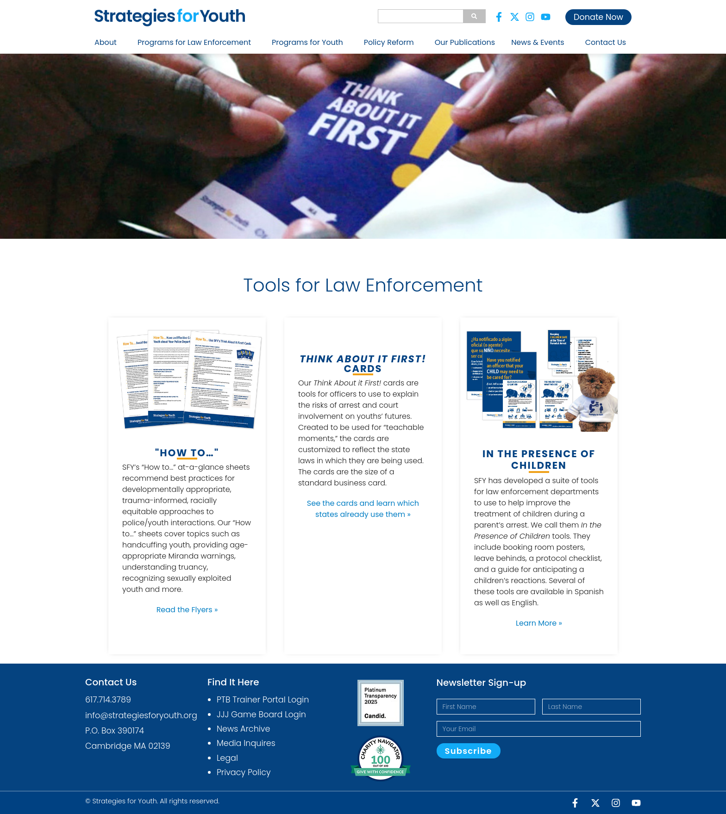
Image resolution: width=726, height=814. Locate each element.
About (107, 42)
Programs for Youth (310, 42)
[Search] (474, 16)
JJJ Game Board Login (261, 714)
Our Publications (465, 42)
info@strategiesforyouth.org (141, 715)
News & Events (540, 42)
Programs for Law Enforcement (197, 42)
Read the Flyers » (187, 609)
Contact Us (605, 42)
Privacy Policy (244, 772)
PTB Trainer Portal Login (263, 699)
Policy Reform (391, 42)
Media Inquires (246, 743)
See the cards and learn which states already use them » (363, 509)
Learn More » (539, 623)
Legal (227, 758)
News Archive (243, 728)
